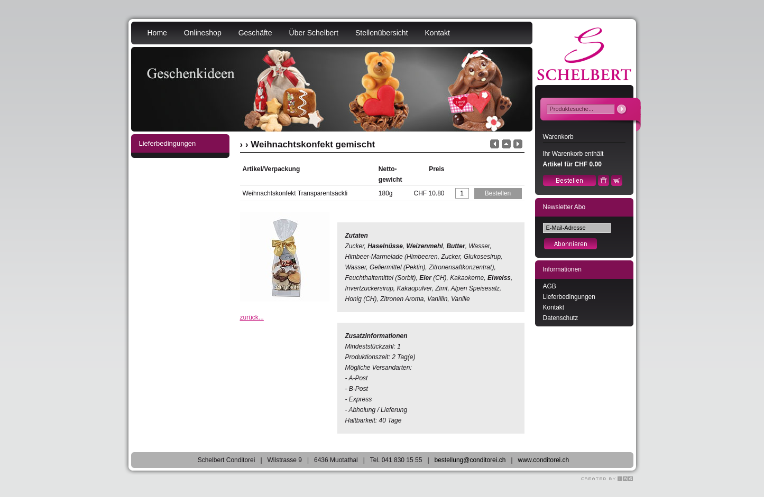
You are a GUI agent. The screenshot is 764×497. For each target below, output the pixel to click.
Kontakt (437, 33)
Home (157, 33)
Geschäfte (255, 33)
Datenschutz (560, 318)
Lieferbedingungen (569, 297)
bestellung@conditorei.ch (470, 460)
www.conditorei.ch (543, 460)
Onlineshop (203, 33)
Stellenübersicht (381, 33)
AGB (549, 286)
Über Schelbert (313, 33)
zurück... (252, 317)
